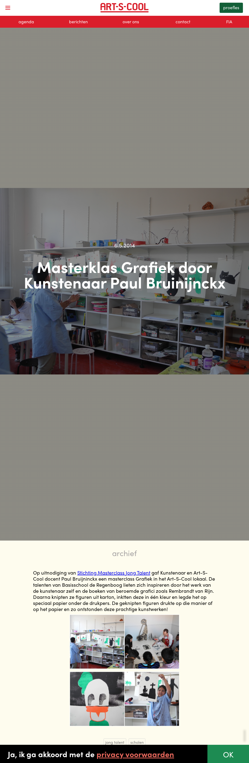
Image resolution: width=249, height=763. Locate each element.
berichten (78, 21)
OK (228, 754)
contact (183, 21)
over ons (131, 21)
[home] (124, 8)
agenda (26, 21)
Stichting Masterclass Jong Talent (113, 572)
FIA (229, 21)
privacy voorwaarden (135, 754)
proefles (231, 7)
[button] (8, 8)
